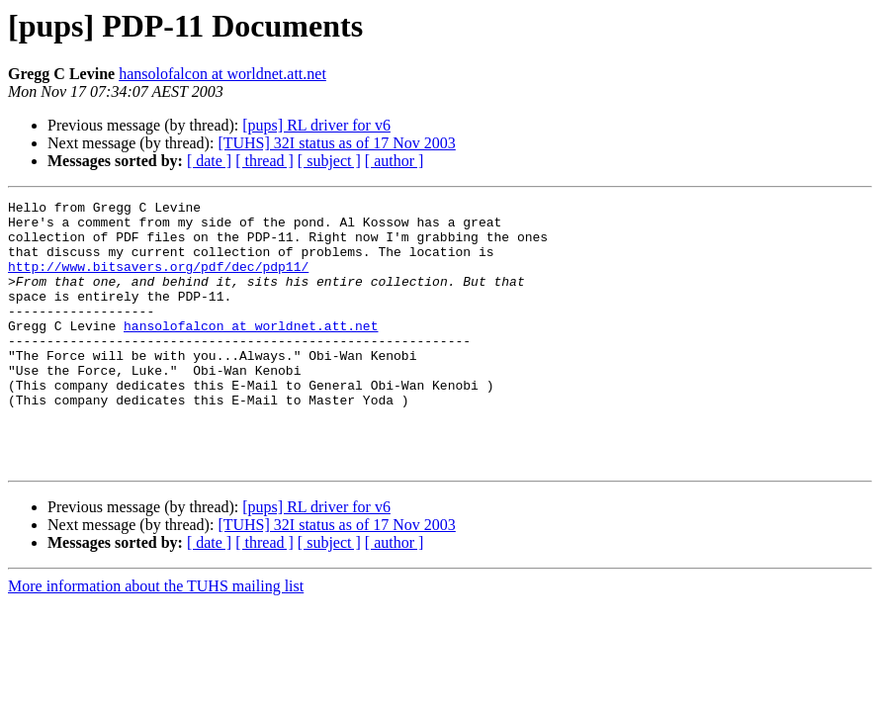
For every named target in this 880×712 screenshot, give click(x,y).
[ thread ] (264, 160)
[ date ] (209, 160)
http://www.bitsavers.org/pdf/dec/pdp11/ (158, 281)
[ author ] (394, 160)
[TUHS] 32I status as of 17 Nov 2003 (336, 142)
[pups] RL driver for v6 (316, 125)
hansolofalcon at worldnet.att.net (222, 73)
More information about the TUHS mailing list (156, 639)
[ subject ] (329, 160)
